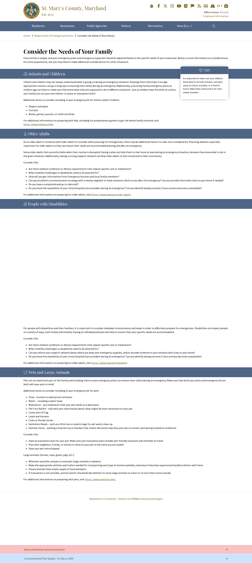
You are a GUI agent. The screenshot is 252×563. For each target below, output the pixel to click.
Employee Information (216, 16)
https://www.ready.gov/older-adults (111, 194)
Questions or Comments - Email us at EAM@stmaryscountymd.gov (126, 498)
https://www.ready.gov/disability (109, 362)
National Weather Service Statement (44, 549)
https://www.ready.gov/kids (38, 124)
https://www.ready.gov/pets (100, 479)
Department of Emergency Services (53, 35)
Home (26, 35)
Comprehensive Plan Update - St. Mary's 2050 (48, 558)
